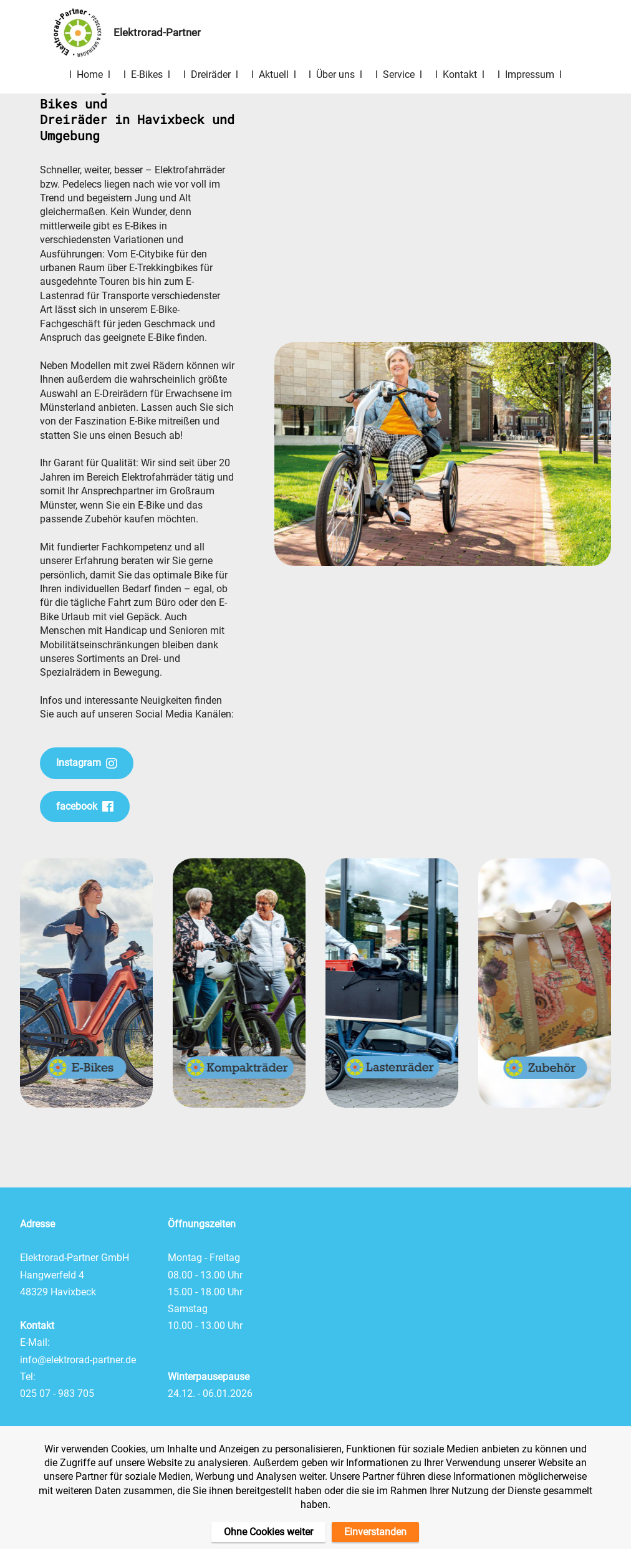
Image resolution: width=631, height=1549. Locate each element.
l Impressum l (530, 74)
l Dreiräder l (210, 74)
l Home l (89, 74)
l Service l (398, 74)
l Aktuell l (273, 74)
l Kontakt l (459, 74)
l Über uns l (335, 74)
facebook (84, 806)
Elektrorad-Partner (164, 33)
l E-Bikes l (146, 74)
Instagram (86, 763)
